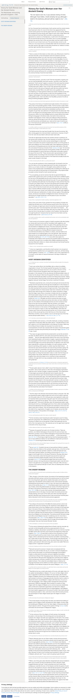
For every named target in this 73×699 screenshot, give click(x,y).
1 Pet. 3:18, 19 (35, 412)
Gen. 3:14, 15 (60, 123)
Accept (4, 696)
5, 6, (41, 197)
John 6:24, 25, (45, 214)
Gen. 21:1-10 (56, 315)
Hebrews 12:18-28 (44, 362)
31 (36, 437)
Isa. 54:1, (38, 197)
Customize (16, 696)
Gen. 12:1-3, (36, 673)
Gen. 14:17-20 (32, 490)
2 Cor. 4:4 (63, 606)
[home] (2, 1)
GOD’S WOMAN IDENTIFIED (8, 21)
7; (39, 673)
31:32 (47, 237)
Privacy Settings (54, 692)
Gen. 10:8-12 (37, 533)
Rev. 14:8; (40, 517)
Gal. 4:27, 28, (32, 437)
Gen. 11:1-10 (64, 564)
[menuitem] (2, 1)
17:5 (44, 517)
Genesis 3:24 (56, 148)
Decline (10, 696)
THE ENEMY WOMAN (6, 25)
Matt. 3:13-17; (58, 411)
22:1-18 (42, 673)
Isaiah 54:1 (37, 298)
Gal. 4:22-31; (50, 315)
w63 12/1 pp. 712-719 (6, 5)
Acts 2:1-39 (38, 459)
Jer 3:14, (42, 237)
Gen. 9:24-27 (49, 642)
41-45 (50, 214)
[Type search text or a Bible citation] (58, 2)
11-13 (44, 197)
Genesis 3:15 (32, 440)
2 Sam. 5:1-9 (45, 485)
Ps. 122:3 (47, 252)
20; (45, 237)
